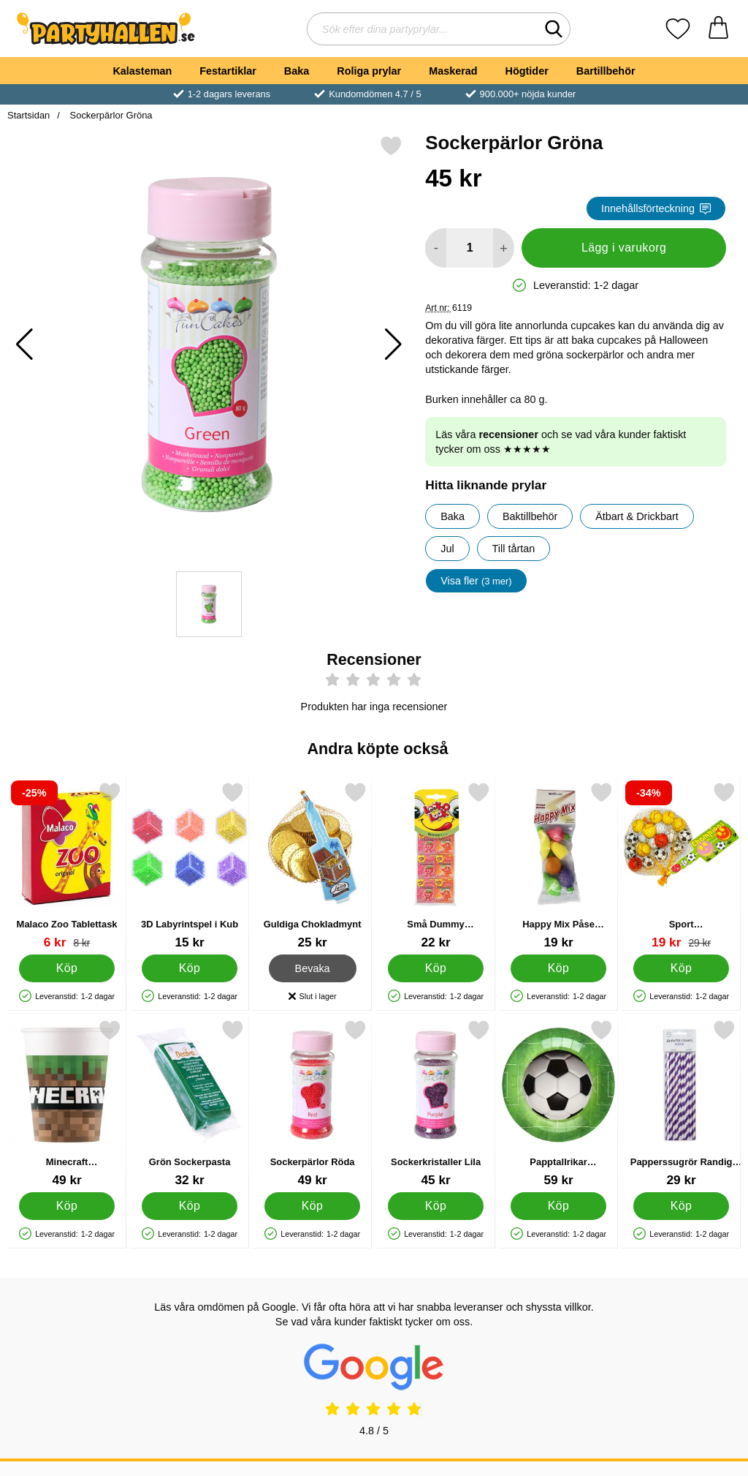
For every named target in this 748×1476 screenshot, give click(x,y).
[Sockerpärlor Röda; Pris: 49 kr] (312, 1103)
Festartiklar (227, 71)
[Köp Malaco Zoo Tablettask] (67, 968)
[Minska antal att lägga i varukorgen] (435, 248)
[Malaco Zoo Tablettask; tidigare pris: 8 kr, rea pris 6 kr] (66, 865)
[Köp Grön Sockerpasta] (189, 1206)
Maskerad (453, 71)
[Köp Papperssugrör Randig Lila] (681, 1206)
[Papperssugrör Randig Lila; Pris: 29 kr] (681, 1103)
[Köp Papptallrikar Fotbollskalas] (558, 1206)
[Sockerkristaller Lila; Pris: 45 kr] (435, 1103)
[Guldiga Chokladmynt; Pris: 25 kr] (312, 865)
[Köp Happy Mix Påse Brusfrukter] (558, 968)
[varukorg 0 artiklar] (718, 29)
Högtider (527, 71)
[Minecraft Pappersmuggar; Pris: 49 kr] (66, 1103)
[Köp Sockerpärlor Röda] (313, 1206)
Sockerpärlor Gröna (110, 115)
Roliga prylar (369, 71)
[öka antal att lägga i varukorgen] (503, 248)
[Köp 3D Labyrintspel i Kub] (189, 968)
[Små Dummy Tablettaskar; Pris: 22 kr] (435, 865)
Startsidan (28, 115)
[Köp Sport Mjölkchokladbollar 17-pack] (681, 968)
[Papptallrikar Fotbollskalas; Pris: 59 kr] (558, 1103)
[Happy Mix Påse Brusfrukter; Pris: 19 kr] (558, 865)
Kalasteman (142, 71)
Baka (296, 71)
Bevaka (313, 968)
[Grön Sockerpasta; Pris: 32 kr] (189, 1103)
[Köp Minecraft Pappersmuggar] (67, 1206)
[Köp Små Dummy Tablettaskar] (436, 968)
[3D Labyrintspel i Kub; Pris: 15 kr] (189, 865)
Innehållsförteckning (656, 208)
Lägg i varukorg (623, 247)
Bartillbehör (606, 71)
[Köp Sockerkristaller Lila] (436, 1206)
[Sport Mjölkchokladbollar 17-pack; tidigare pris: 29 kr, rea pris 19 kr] (681, 865)
